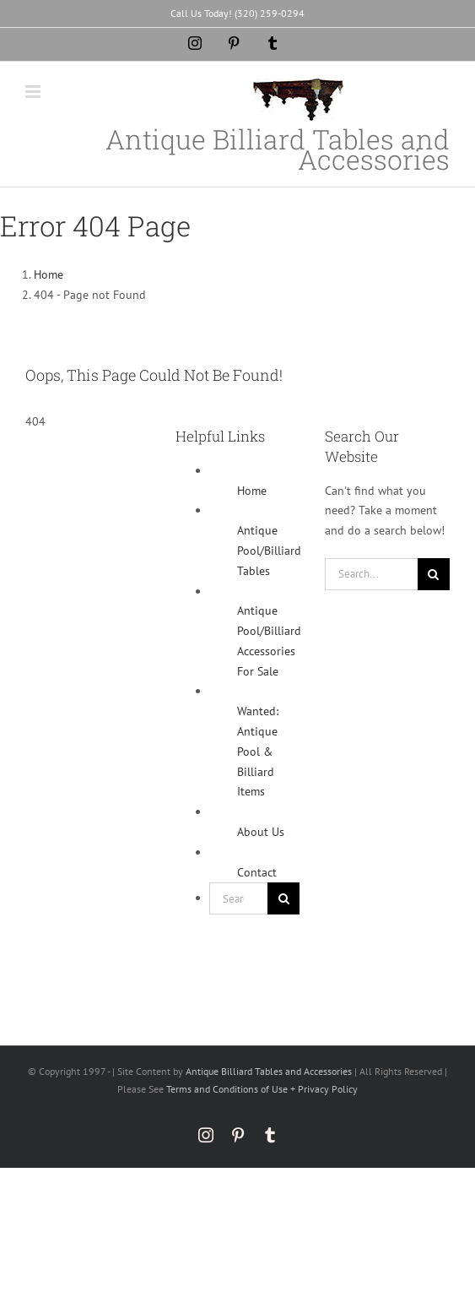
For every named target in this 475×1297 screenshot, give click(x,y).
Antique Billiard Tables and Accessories (269, 1071)
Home (252, 490)
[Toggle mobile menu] (34, 91)
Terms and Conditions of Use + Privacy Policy (262, 1089)
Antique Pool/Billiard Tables (269, 550)
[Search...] (238, 898)
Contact (257, 872)
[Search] (283, 898)
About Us (260, 831)
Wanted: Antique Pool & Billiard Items (257, 751)
